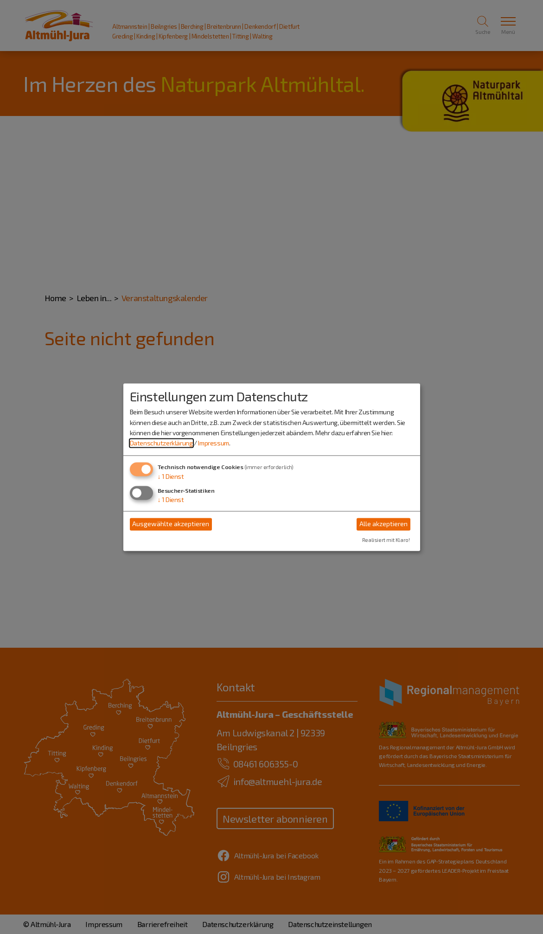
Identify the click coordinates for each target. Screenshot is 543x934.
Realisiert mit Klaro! (386, 540)
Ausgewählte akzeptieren (170, 524)
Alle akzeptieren (383, 524)
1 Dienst (171, 476)
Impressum (213, 443)
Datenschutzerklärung (161, 443)
